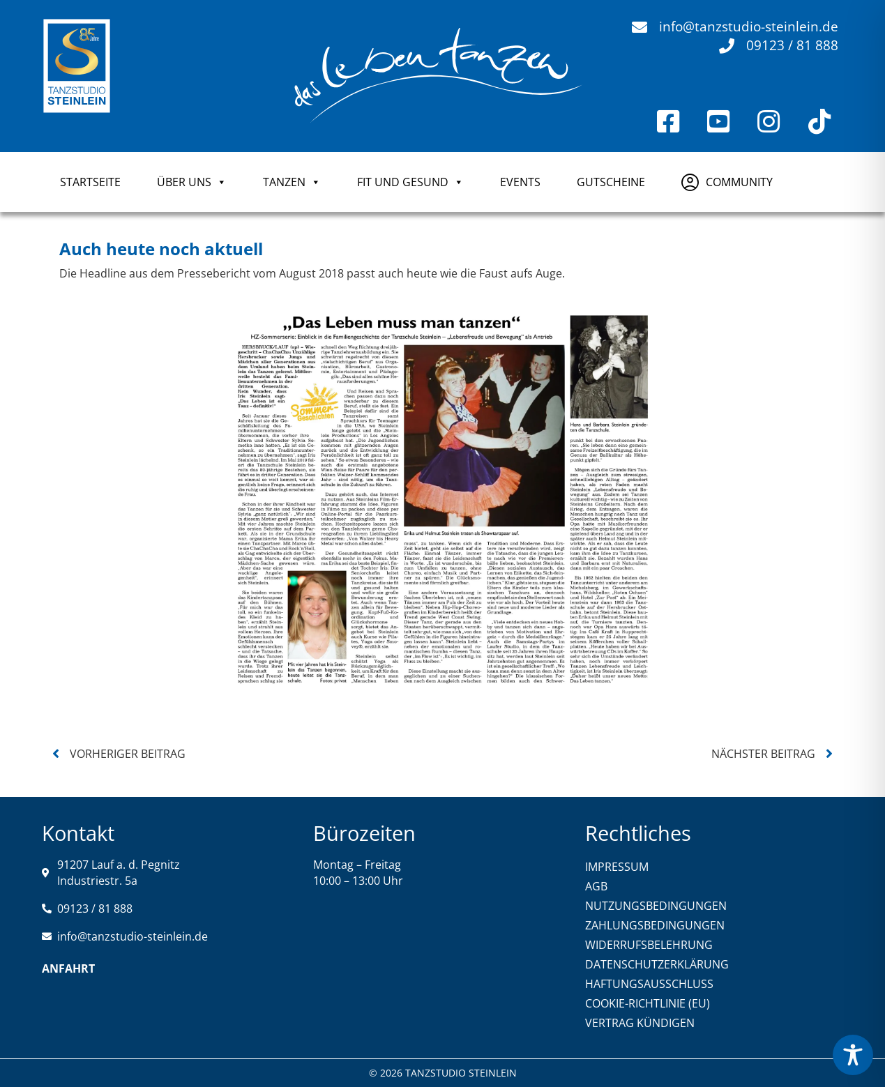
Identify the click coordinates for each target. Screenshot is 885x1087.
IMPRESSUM (617, 866)
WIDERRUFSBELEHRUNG (649, 944)
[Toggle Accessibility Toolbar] (853, 1055)
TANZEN (292, 182)
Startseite (90, 182)
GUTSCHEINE (611, 182)
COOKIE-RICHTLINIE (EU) (647, 1003)
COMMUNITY (739, 182)
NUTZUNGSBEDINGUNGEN (656, 905)
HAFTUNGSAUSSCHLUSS (649, 983)
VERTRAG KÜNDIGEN (640, 1023)
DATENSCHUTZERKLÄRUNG (657, 964)
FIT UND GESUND (410, 182)
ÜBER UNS (192, 182)
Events (520, 182)
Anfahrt (68, 968)
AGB (596, 886)
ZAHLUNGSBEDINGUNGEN (655, 925)
